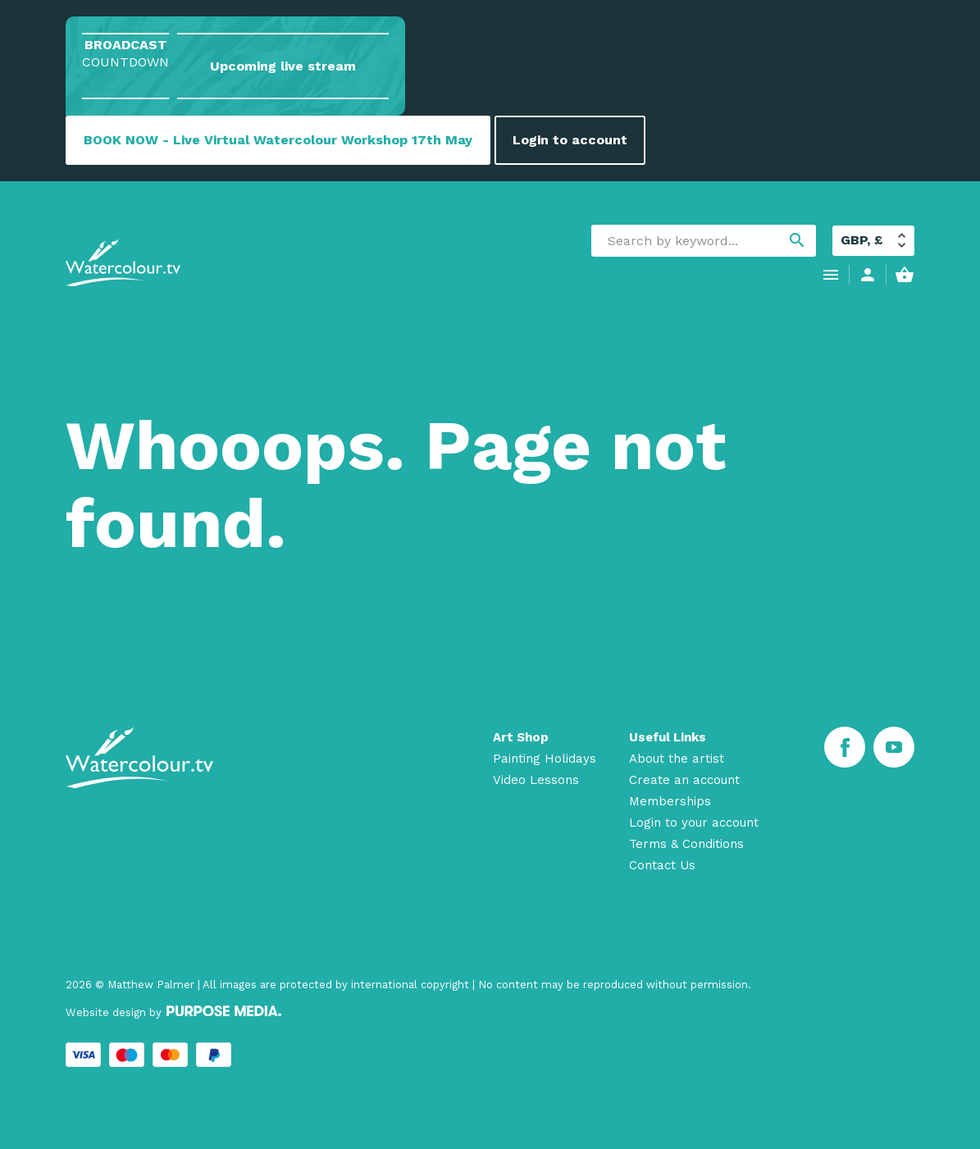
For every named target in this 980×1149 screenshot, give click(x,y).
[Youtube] (893, 747)
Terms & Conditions (686, 844)
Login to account (570, 140)
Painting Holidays (544, 758)
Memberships (670, 801)
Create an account (684, 780)
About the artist (676, 758)
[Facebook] (844, 747)
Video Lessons (536, 780)
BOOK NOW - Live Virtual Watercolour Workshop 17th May (278, 140)
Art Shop (521, 737)
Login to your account (694, 822)
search (797, 240)
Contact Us (662, 865)
